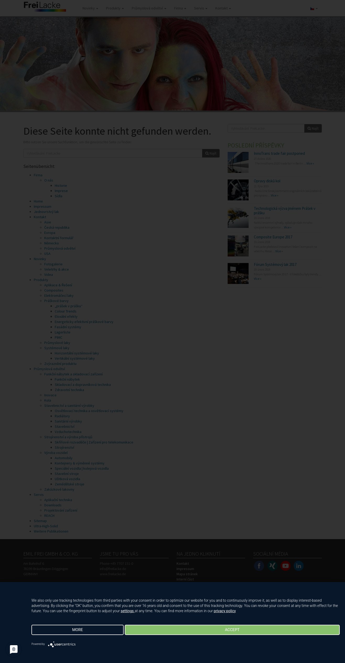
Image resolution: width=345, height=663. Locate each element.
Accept (232, 629)
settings (128, 611)
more (77, 629)
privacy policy (225, 611)
